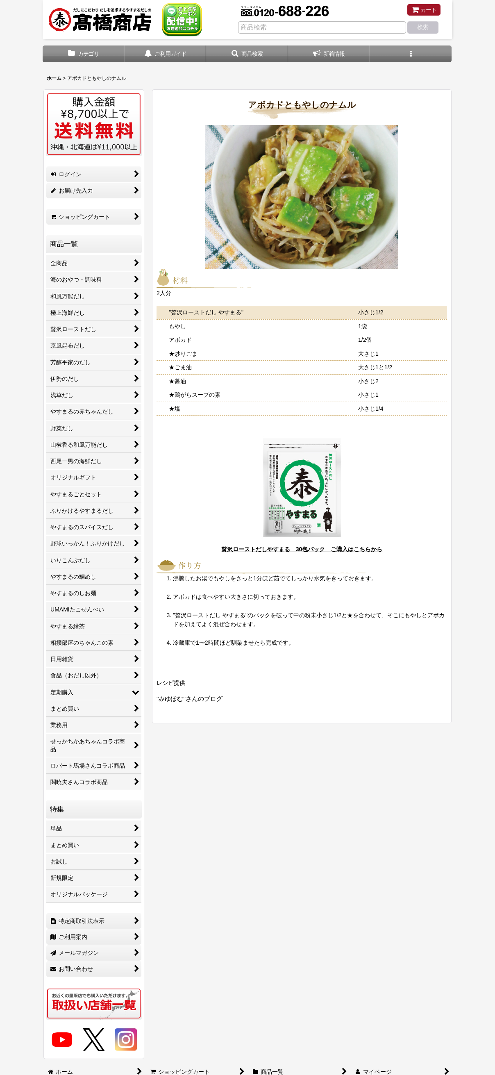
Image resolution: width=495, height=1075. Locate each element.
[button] (247, 53)
